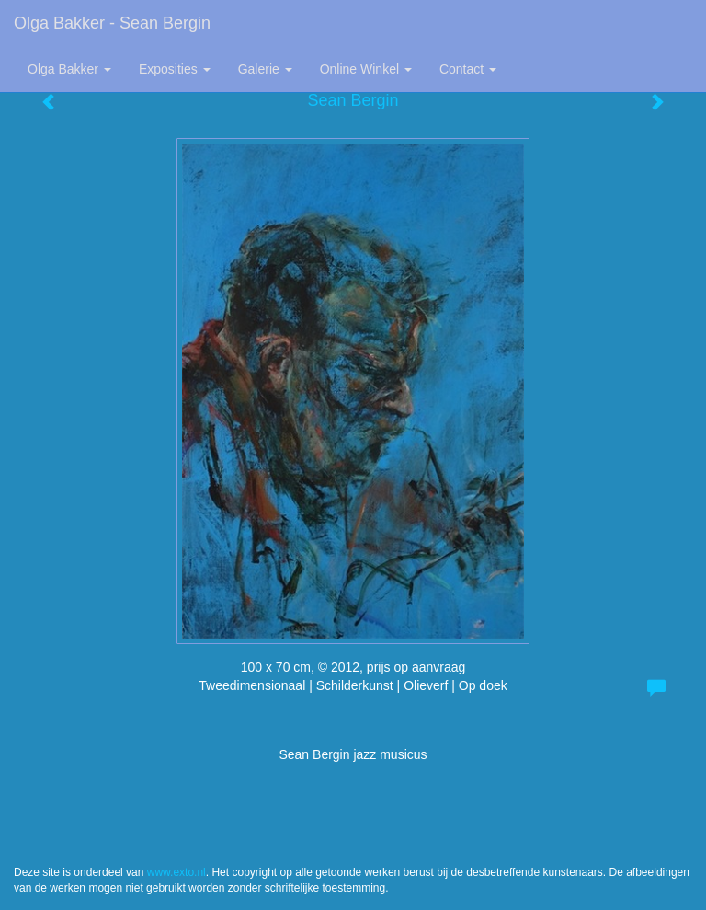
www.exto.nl (176, 872)
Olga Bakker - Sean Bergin (112, 23)
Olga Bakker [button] (69, 69)
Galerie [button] (265, 69)
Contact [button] (467, 69)
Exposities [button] (175, 69)
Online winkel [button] (366, 69)
